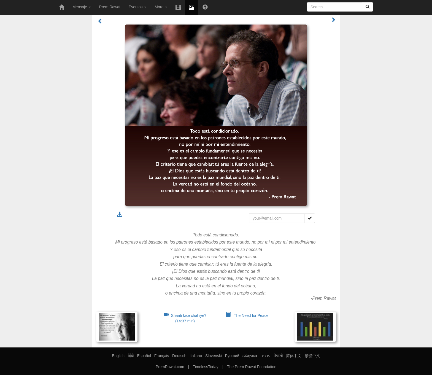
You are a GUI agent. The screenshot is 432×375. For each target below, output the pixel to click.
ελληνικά (249, 356)
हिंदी (131, 356)
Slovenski (213, 356)
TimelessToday (205, 367)
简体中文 (293, 356)
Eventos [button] (137, 7)
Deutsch (179, 356)
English (118, 356)
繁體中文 (312, 356)
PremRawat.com (170, 367)
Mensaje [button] (81, 7)
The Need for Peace (247, 315)
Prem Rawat (109, 7)
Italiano (196, 356)
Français (161, 356)
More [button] (161, 7)
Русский (232, 356)
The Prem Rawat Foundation (251, 367)
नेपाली (278, 356)
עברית (265, 356)
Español (144, 356)
